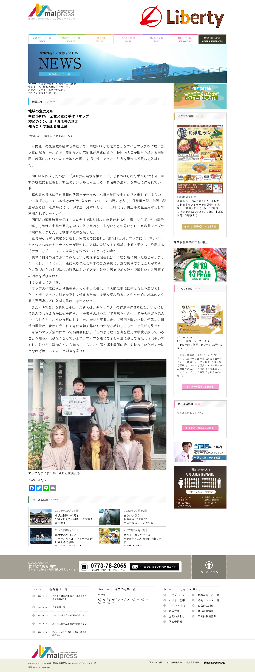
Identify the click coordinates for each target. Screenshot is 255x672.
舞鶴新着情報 (206, 611)
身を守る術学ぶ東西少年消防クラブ (69, 624)
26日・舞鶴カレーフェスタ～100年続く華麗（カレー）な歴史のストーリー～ (199, 345)
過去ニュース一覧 (208, 600)
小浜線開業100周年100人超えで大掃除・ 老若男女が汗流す (74, 519)
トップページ (177, 594)
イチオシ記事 (177, 600)
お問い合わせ (177, 616)
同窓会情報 (175, 621)
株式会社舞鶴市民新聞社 (190, 242)
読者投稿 (174, 611)
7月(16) (109, 599)
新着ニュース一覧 (208, 594)
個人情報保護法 (174, 662)
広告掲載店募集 (207, 616)
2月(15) (102, 602)
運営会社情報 (155, 662)
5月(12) (127, 599)
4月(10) (136, 599)
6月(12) (118, 599)
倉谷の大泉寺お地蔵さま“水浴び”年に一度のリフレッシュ (138, 519)
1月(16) (111, 602)
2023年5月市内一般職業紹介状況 (68, 615)
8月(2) (101, 599)
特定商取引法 (192, 662)
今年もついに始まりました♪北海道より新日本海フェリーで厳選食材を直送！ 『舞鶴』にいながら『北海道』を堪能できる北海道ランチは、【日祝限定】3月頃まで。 (200, 208)
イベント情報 (177, 605)
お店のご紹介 (206, 605)
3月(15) (145, 599)
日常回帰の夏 (58, 607)
